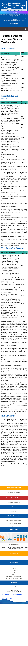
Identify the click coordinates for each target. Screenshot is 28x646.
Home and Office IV (14, 570)
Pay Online (14, 12)
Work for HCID (14, 511)
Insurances (4, 597)
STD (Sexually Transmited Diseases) (13, 576)
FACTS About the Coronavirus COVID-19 (14, 524)
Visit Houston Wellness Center (14, 492)
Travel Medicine (14, 558)
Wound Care (13, 566)
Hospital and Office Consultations (14, 568)
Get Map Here (14, 19)
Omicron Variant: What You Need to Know (13, 521)
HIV (14, 572)
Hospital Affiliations (6, 598)
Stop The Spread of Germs (14, 526)
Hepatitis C (14, 574)
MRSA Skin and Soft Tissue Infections (14, 578)
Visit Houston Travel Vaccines (14, 502)
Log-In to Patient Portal (14, 544)
